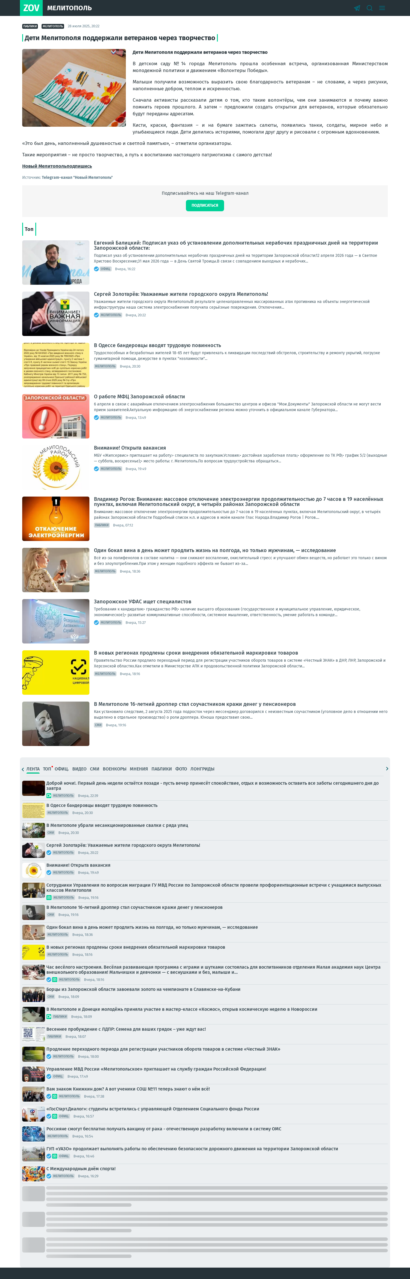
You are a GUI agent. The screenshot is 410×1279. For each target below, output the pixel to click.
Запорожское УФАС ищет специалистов (142, 601)
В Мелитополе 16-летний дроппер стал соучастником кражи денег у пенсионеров (195, 704)
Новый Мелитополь (44, 166)
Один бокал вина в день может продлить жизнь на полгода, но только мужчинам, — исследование (215, 550)
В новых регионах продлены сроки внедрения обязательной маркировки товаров (196, 653)
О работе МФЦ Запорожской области (139, 396)
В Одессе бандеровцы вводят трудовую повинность (157, 345)
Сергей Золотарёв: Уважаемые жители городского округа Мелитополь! (181, 294)
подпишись (79, 166)
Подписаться (205, 205)
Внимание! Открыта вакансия (130, 448)
